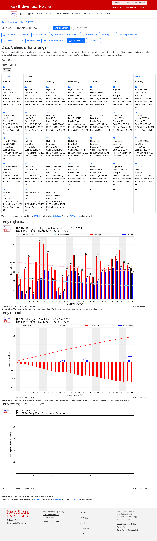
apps (142, 7)
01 (4, 87)
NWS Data (80, 14)
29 (4, 189)
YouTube (85, 528)
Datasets (48, 14)
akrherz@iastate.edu (51, 522)
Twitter (84, 518)
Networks (67, 14)
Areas (37, 14)
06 (114, 87)
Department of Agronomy (16, 523)
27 (114, 164)
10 (47, 112)
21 (136, 138)
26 (91, 164)
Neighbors (108, 34)
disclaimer (131, 7)
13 (114, 112)
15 (4, 138)
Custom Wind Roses (54, 40)
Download (93, 40)
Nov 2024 (7, 77)
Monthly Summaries (128, 34)
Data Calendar (76, 40)
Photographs (40, 34)
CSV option (75, 216)
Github (84, 523)
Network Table (90, 34)
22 (4, 164)
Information (9, 34)
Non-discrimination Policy (126, 524)
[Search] (129, 3)
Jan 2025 (139, 77)
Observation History (13, 40)
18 (69, 138)
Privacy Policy (122, 527)
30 (26, 189)
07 (136, 87)
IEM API (37, 216)
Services (92, 14)
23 (26, 164)
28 (136, 164)
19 (91, 138)
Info (57, 14)
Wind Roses (33, 40)
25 (69, 164)
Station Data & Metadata (12, 22)
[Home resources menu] (22, 14)
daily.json (57, 216)
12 (91, 112)
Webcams (104, 14)
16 (26, 138)
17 (47, 138)
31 (47, 189)
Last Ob (24, 34)
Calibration (57, 34)
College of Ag (12, 520)
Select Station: (7, 28)
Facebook (85, 512)
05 (91, 87)
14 (136, 112)
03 (47, 87)
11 (69, 112)
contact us (117, 7)
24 (47, 164)
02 (26, 87)
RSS (83, 533)
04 (69, 87)
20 (114, 138)
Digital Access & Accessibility (128, 530)
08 (4, 112)
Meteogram (73, 34)
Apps (29, 14)
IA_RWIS (29, 22)
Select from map (80, 28)
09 (26, 112)
